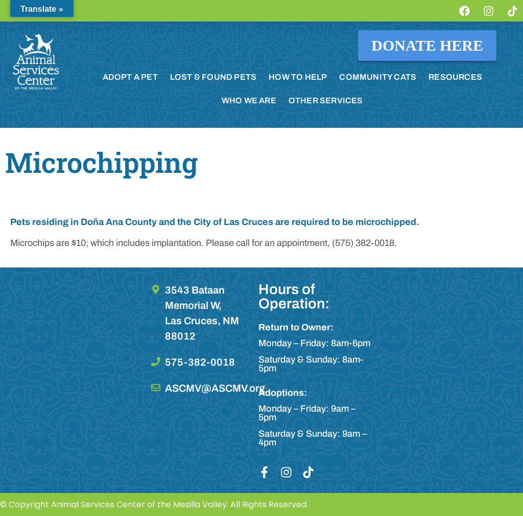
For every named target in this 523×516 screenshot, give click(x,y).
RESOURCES (455, 77)
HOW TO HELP (298, 77)
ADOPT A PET (130, 77)
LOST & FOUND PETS (213, 77)
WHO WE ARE (249, 100)
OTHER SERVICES (326, 100)
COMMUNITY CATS (377, 77)
